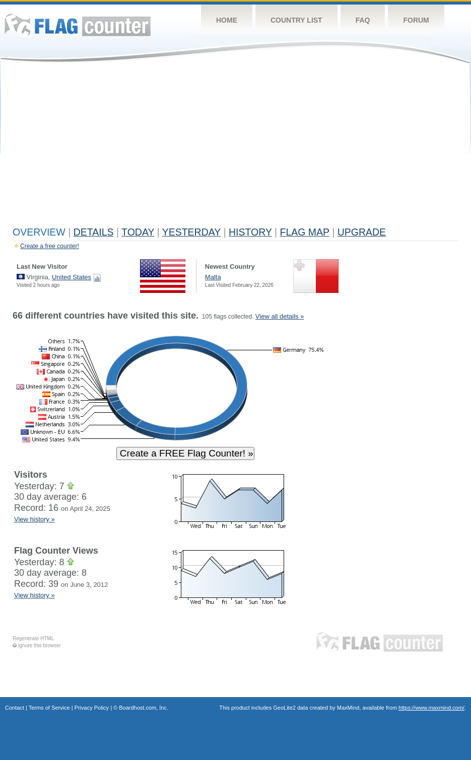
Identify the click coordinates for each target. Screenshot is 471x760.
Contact (14, 708)
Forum (416, 20)
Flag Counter (78, 25)
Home (226, 20)
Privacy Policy (92, 708)
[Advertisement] (235, 147)
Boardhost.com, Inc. (143, 708)
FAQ (363, 20)
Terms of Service (49, 708)
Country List (296, 20)
